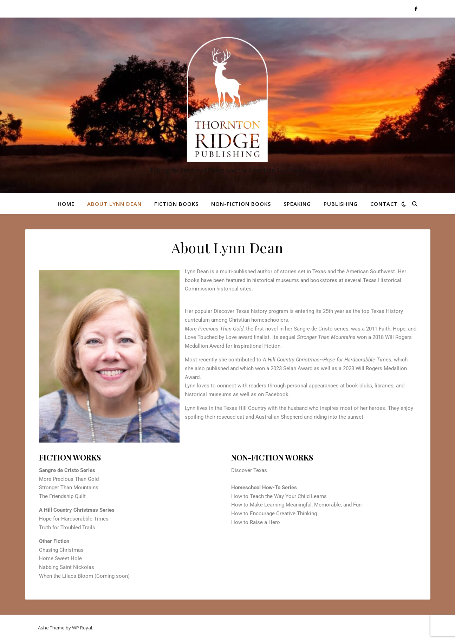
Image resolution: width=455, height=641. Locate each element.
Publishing (341, 203)
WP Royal (82, 627)
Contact (384, 203)
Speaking (297, 203)
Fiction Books (176, 203)
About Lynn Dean (114, 203)
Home (66, 203)
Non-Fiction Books (241, 203)
